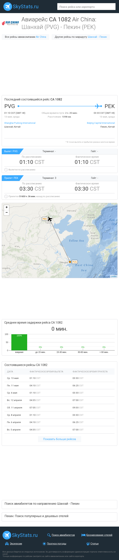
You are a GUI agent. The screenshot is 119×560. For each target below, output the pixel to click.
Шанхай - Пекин (97, 36)
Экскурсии (16, 543)
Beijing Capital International (101, 122)
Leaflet (114, 276)
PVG (75, 262)
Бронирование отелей (99, 535)
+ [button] (7, 207)
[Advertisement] (59, 67)
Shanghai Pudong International (19, 122)
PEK (45, 219)
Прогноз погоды (56, 543)
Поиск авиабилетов (63, 535)
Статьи (94, 543)
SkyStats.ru (26, 6)
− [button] (7, 212)
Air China (41, 36)
